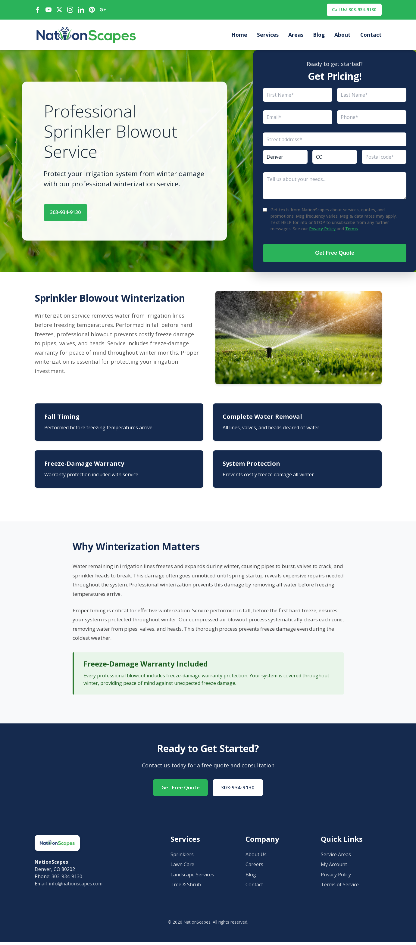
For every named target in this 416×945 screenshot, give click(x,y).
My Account (334, 867)
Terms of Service (340, 887)
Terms (351, 230)
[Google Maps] (103, 11)
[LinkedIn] (81, 11)
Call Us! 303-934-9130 (350, 10)
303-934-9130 (73, 212)
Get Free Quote (334, 254)
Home (239, 36)
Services (268, 36)
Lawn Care (182, 867)
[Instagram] (70, 11)
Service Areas (336, 857)
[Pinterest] (92, 11)
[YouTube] (48, 11)
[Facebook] (38, 11)
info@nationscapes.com (75, 886)
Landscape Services (192, 877)
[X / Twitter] (59, 11)
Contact (371, 36)
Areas (295, 36)
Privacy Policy (322, 230)
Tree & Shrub (185, 887)
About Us (256, 857)
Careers (254, 867)
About (342, 36)
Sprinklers (182, 857)
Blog (319, 36)
